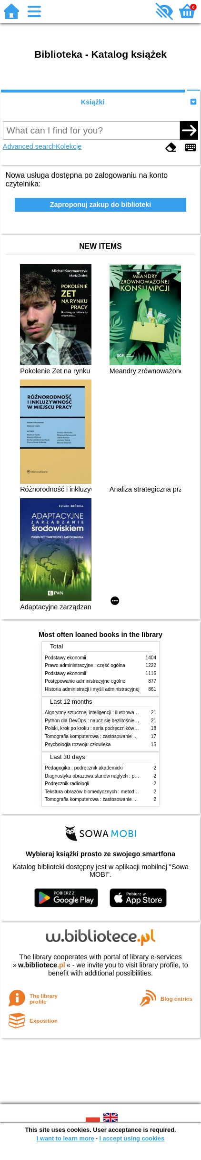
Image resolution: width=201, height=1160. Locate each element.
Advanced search (29, 146)
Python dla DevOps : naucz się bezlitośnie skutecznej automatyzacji (117, 720)
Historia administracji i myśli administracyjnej (92, 689)
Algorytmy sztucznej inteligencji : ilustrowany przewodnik (105, 712)
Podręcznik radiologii (67, 783)
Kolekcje (68, 146)
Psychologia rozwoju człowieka (78, 744)
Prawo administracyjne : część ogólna (85, 665)
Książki (93, 102)
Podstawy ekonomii (65, 657)
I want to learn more (65, 1138)
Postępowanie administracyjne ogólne (85, 681)
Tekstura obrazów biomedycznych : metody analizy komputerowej (114, 791)
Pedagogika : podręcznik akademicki (84, 767)
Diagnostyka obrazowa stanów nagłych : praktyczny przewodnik (113, 776)
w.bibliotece (41, 965)
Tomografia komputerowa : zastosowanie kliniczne (98, 736)
